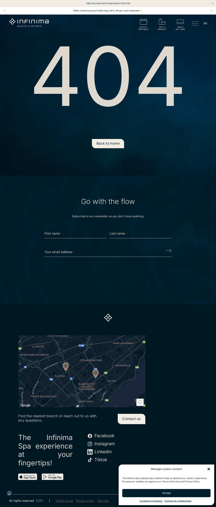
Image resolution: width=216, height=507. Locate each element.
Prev (5, 11)
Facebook (100, 436)
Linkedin (99, 452)
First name (53, 233)
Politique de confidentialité (177, 501)
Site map (103, 500)
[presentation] (108, 271)
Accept (166, 492)
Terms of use (64, 500)
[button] (209, 469)
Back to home (108, 143)
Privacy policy (85, 500)
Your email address (60, 252)
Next (211, 11)
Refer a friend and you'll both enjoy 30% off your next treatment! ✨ (108, 10)
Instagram (101, 444)
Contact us (131, 419)
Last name (118, 233)
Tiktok (97, 460)
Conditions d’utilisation (151, 501)
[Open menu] (195, 24)
